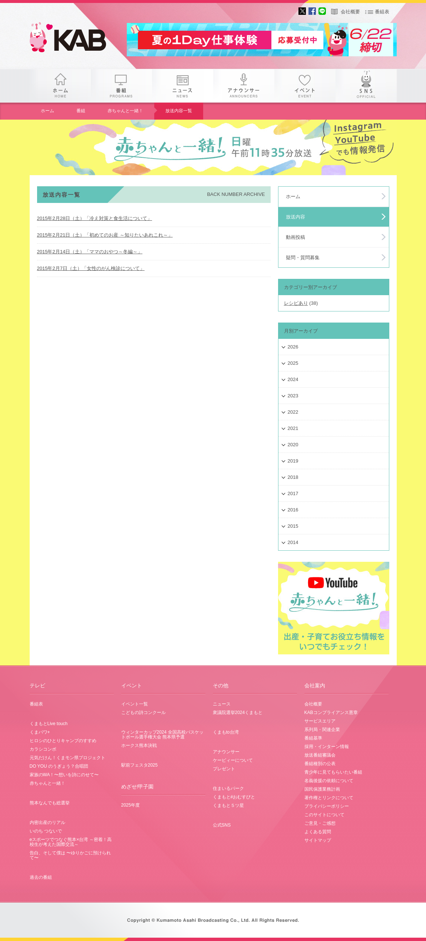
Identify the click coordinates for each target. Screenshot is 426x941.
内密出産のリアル (47, 822)
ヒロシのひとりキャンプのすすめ (63, 740)
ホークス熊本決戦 (139, 745)
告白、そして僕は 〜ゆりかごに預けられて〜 (70, 855)
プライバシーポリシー (326, 806)
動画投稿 (295, 237)
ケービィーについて (233, 760)
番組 (121, 86)
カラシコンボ (43, 749)
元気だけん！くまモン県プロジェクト (67, 757)
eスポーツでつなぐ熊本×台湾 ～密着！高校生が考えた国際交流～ (71, 842)
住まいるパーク (228, 788)
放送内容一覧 (178, 110)
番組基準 (313, 738)
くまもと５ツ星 (228, 805)
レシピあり (296, 303)
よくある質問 (317, 831)
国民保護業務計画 (322, 789)
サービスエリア (320, 721)
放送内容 (295, 217)
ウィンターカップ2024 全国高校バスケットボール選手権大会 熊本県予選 (162, 735)
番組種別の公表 (320, 763)
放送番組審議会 (320, 755)
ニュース (182, 86)
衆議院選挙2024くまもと (238, 712)
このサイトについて (324, 814)
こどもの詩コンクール (143, 712)
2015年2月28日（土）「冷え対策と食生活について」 (94, 218)
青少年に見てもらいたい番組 (333, 772)
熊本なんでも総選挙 (50, 802)
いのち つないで (46, 831)
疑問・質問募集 (303, 257)
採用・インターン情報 (326, 746)
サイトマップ (317, 840)
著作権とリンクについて (328, 797)
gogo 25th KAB (74, 39)
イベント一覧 (134, 704)
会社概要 (350, 11)
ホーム (60, 86)
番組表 (382, 11)
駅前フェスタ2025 (139, 765)
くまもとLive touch (49, 723)
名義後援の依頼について (328, 780)
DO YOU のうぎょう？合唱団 (59, 766)
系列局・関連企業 (322, 729)
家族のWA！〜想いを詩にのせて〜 (64, 774)
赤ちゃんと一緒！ (125, 110)
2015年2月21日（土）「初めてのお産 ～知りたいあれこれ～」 (105, 235)
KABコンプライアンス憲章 (331, 712)
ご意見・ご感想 (320, 823)
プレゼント (224, 768)
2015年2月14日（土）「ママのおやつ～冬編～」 (90, 251)
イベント (305, 86)
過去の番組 (41, 877)
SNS (366, 86)
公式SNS (222, 825)
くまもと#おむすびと (234, 797)
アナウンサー (243, 86)
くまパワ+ (40, 732)
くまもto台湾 (226, 732)
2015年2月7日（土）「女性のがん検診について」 (91, 268)
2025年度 (130, 805)
